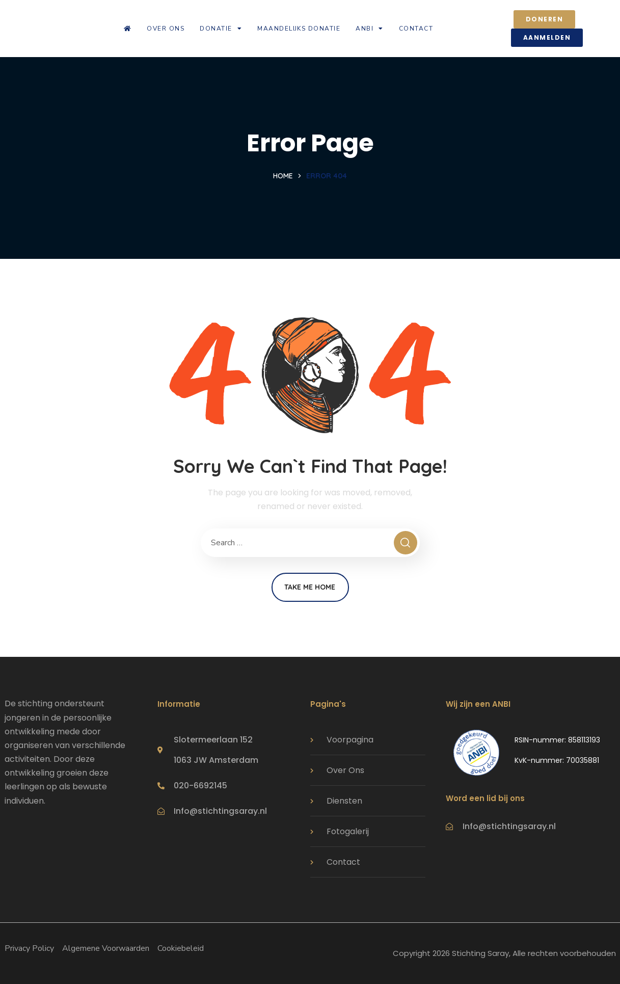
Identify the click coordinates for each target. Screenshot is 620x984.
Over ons (165, 28)
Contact (416, 28)
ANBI (370, 28)
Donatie (221, 28)
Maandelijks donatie (298, 28)
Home (283, 175)
